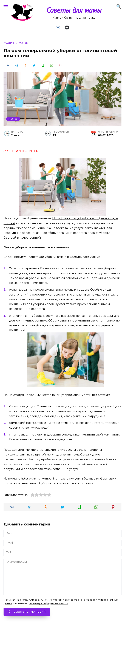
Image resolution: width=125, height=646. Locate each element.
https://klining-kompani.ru (39, 478)
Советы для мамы (73, 10)
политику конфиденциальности (48, 603)
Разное (13, 119)
